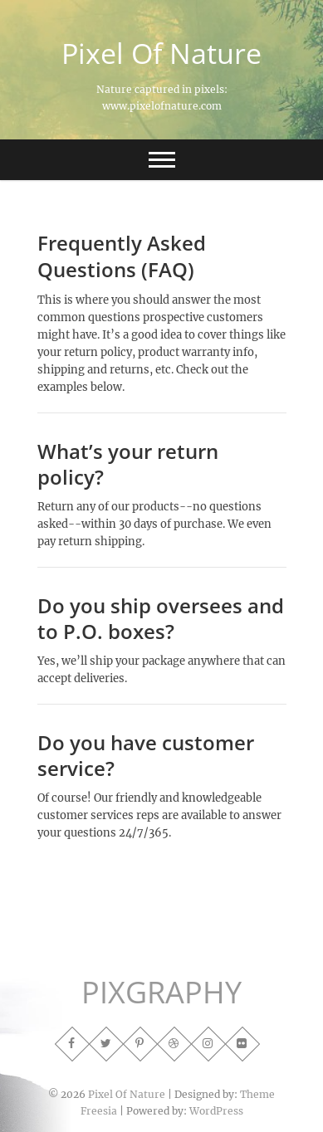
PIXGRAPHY (161, 992)
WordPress (216, 1111)
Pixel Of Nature (161, 53)
